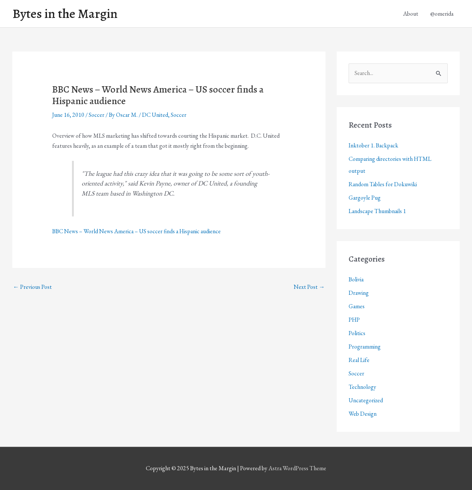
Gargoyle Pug (365, 198)
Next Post (309, 287)
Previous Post (32, 287)
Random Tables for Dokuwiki (383, 184)
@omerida (442, 14)
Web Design (363, 414)
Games (357, 306)
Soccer (96, 115)
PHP (354, 320)
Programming (365, 346)
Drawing (359, 293)
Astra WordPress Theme (297, 468)
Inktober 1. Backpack (374, 145)
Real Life (359, 360)
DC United (155, 115)
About (410, 14)
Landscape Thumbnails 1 (378, 211)
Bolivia (356, 279)
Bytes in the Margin (65, 14)
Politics (357, 333)
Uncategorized (366, 400)
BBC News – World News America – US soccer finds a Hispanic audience (137, 231)
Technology (362, 387)
